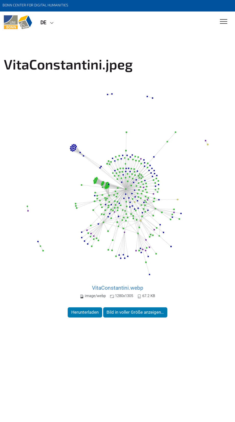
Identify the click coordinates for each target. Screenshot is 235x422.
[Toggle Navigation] (223, 22)
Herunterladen (85, 312)
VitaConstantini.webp (117, 288)
